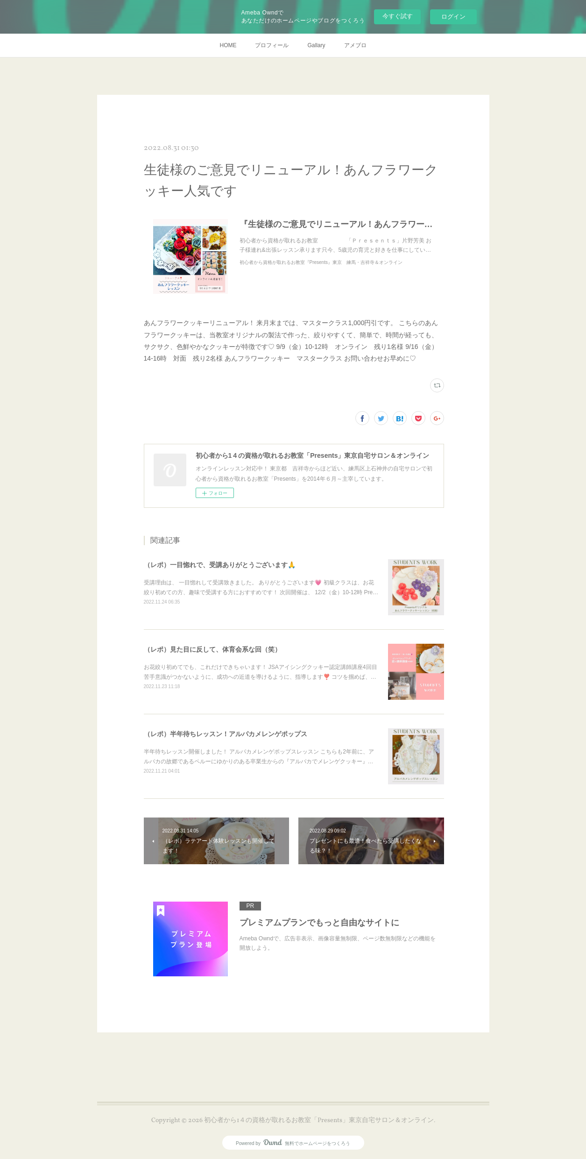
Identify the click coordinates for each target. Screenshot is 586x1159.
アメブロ (355, 45)
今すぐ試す (397, 16)
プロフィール (272, 45)
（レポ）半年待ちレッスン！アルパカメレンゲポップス (225, 734)
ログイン (453, 16)
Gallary (316, 45)
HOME (227, 45)
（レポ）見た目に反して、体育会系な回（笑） (212, 649)
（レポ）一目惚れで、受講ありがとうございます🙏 (220, 565)
